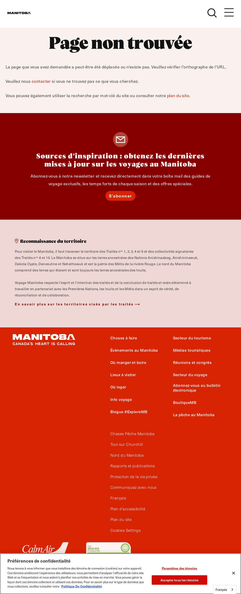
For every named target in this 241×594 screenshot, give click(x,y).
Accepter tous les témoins (179, 580)
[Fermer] (234, 573)
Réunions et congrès (192, 362)
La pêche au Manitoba (194, 414)
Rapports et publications (132, 466)
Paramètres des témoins (179, 568)
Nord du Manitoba (127, 455)
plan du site (178, 95)
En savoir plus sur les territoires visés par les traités (74, 304)
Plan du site (121, 519)
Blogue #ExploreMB (129, 411)
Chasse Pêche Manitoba (132, 433)
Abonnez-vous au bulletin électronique (197, 387)
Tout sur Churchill (126, 444)
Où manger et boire (128, 362)
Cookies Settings (125, 530)
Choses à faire (123, 337)
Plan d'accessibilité (127, 509)
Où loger (118, 387)
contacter (41, 81)
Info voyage (121, 399)
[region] (120, 573)
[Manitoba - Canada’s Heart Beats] (24, 15)
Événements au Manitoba (134, 350)
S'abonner (120, 196)
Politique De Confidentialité (81, 586)
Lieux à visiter (123, 374)
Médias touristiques (192, 350)
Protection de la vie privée (133, 476)
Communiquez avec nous (133, 487)
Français (118, 498)
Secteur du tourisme (192, 337)
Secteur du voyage (190, 374)
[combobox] (224, 589)
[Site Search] (212, 15)
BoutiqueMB (185, 402)
